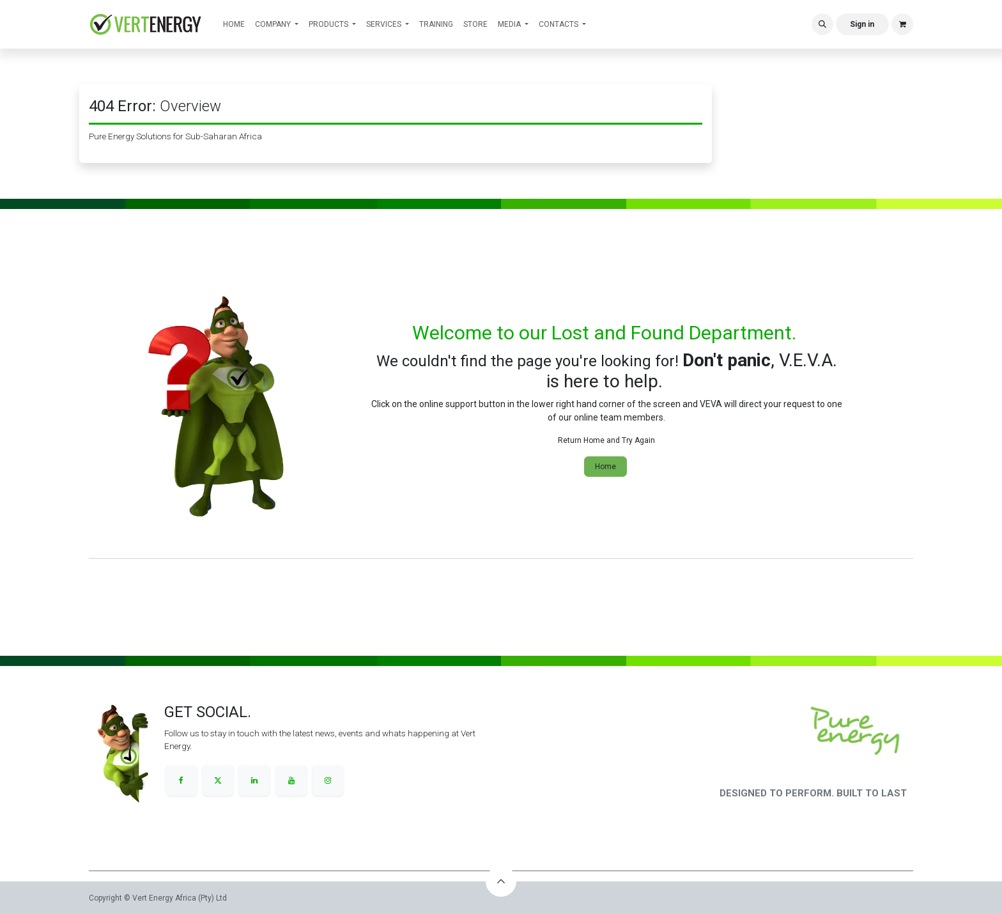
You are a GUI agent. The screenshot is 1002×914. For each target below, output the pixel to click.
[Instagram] (327, 780)
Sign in (862, 24)
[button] (822, 24)
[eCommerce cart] (902, 24)
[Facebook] (181, 780)
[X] (218, 780)
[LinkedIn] (254, 780)
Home (605, 466)
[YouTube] (291, 780)
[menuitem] (234, 24)
